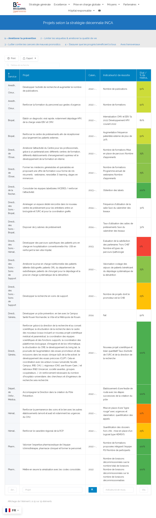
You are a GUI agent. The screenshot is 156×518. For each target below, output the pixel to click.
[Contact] (99, 11)
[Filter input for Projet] (52, 490)
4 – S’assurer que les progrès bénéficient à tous (90, 44)
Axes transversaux (130, 44)
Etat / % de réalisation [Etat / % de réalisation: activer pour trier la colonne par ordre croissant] (145, 75)
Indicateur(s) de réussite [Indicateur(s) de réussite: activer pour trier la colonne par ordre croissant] (116, 75)
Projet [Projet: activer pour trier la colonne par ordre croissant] (26, 75)
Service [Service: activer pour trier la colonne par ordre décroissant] (12, 76)
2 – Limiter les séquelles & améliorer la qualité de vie (69, 38)
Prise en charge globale (88, 4)
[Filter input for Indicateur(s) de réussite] (118, 490)
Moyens (113, 4)
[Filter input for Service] (12, 490)
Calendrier (95, 489)
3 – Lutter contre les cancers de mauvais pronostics (32, 44)
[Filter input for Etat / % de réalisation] (144, 490)
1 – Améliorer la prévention (20, 38)
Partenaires (131, 4)
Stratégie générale (40, 4)
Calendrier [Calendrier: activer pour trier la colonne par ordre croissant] (94, 75)
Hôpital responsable (81, 10)
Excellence (62, 4)
